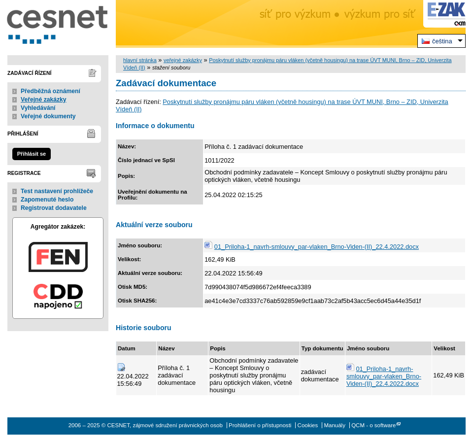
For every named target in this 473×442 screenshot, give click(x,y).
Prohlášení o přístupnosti (260, 425)
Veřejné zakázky (44, 99)
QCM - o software (373, 425)
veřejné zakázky (183, 60)
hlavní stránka (140, 60)
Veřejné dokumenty (48, 116)
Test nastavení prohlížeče (57, 191)
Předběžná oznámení (50, 91)
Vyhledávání (38, 107)
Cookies (308, 425)
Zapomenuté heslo (47, 199)
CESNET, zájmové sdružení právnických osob (58, 24)
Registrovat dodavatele (54, 207)
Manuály (334, 425)
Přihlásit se (31, 154)
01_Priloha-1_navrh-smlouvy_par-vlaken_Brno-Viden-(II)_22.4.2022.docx (316, 246)
